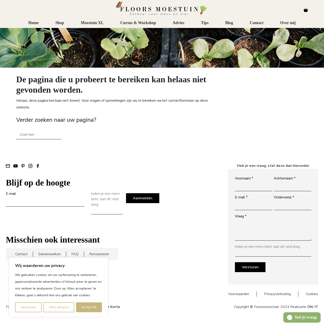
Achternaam (285, 178)
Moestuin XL (92, 26)
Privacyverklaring (277, 294)
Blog (229, 26)
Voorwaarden (238, 294)
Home (33, 26)
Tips (205, 26)
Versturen (250, 267)
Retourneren (99, 254)
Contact (256, 26)
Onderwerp (284, 197)
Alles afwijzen (59, 307)
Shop (59, 26)
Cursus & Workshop (138, 26)
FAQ (75, 254)
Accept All (89, 307)
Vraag (241, 216)
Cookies (312, 294)
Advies (178, 26)
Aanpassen (28, 307)
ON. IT (312, 306)
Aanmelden (142, 198)
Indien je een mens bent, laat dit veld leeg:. (105, 199)
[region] (58, 287)
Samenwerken (49, 254)
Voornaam (244, 178)
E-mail (11, 193)
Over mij (288, 26)
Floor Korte (110, 306)
